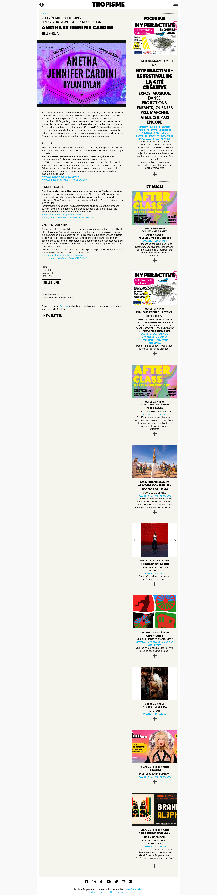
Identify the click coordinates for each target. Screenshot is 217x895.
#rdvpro (154, 135)
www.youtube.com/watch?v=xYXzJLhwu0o (64, 179)
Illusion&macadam (133, 889)
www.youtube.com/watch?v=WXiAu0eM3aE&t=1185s (69, 217)
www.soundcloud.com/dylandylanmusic (63, 255)
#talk (156, 138)
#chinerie (155, 127)
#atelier (143, 127)
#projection (161, 132)
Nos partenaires (118, 892)
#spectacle (145, 138)
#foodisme (165, 130)
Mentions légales (99, 892)
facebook (64, 306)
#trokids (165, 138)
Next (174, 540)
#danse (166, 127)
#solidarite (167, 135)
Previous (134, 540)
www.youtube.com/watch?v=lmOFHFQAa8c (65, 258)
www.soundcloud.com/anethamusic (60, 176)
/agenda (46, 13)
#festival (152, 130)
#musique (146, 132)
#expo (141, 130)
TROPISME (108, 4)
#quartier (141, 135)
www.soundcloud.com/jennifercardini (61, 214)
